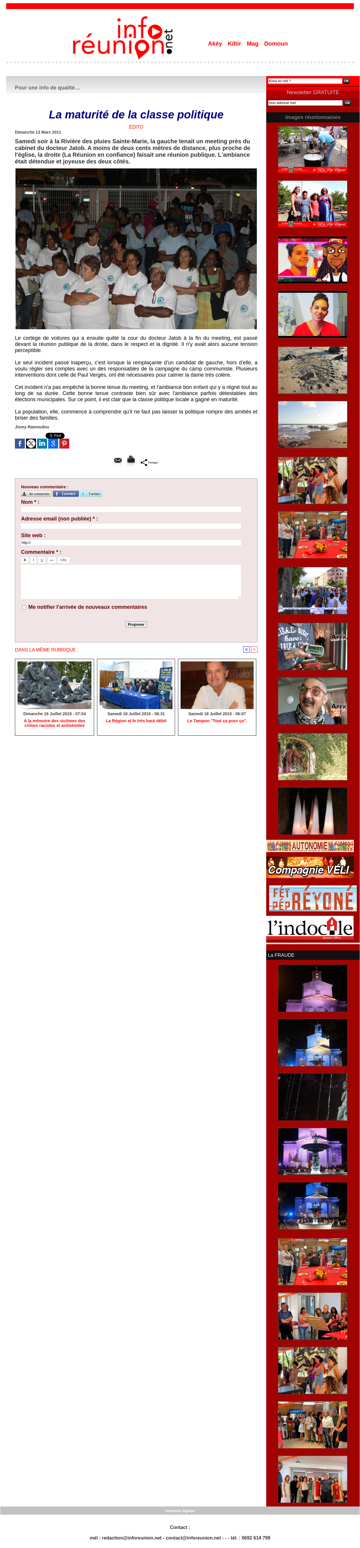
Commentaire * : (41, 552)
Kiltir (235, 43)
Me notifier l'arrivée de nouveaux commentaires (87, 607)
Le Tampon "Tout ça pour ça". (217, 721)
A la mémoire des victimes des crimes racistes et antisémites (54, 723)
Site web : (33, 535)
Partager (149, 462)
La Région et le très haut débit (136, 721)
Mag (253, 43)
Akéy (216, 43)
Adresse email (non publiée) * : (59, 519)
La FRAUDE (281, 954)
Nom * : (30, 502)
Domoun (276, 43)
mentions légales (180, 1510)
